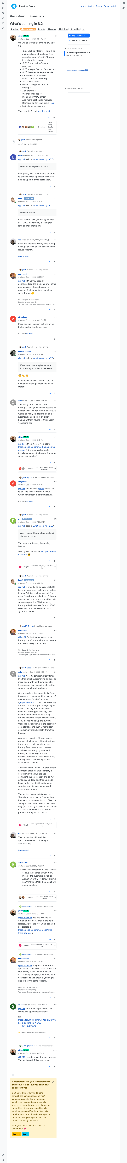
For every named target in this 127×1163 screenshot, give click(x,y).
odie (20, 401)
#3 (55, 198)
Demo (99, 6)
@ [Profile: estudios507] (25, 917)
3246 (20, 1005)
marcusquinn (23, 274)
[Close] (53, 1081)
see (52, 103)
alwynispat (22, 317)
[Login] (123, 3)
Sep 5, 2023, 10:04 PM (35, 277)
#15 (55, 833)
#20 (54, 1050)
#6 (55, 317)
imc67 (20, 198)
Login (25, 1134)
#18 (55, 959)
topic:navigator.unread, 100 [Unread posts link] (77, 70)
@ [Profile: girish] (21, 159)
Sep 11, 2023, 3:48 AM (35, 914)
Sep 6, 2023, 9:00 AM (34, 583)
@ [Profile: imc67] (22, 637)
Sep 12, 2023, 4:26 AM (35, 1053)
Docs (106, 6)
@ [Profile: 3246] (21, 1057)
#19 (55, 1005)
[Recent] (3, 8)
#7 (55, 351)
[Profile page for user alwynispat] (13, 319)
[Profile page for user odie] (13, 402)
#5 (55, 274)
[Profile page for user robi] (13, 241)
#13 (55, 630)
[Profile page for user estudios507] (13, 865)
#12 (55, 580)
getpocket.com (26, 702)
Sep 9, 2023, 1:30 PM (38, 672)
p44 (20, 519)
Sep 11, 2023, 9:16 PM (34, 962)
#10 (55, 482)
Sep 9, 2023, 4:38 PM (38, 833)
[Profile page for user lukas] (13, 157)
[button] (3, 1155)
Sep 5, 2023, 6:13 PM (38, 240)
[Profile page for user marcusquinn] (13, 276)
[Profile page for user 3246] (13, 1006)
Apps (83, 6)
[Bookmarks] (3, 23)
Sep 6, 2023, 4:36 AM (34, 354)
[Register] (123, 8)
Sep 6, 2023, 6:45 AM (34, 440)
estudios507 (23, 863)
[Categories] (3, 3)
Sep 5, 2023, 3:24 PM (34, 201)
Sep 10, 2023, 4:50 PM (35, 866)
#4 (55, 240)
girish (20, 36)
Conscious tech (23, 256)
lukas (20, 155)
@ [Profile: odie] (21, 444)
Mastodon (29, 334)
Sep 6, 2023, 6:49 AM (34, 485)
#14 (55, 672)
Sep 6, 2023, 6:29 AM (39, 401)
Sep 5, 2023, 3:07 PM (39, 155)
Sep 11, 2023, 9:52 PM (39, 1005)
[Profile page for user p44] (13, 521)
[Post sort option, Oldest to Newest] (79, 40)
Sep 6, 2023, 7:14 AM (34, 522)
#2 (55, 155)
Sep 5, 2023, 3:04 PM (34, 39)
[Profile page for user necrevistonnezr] (13, 353)
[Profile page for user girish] (13, 38)
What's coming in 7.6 (43, 159)
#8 (55, 401)
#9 (55, 437)
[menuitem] (123, 3)
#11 (55, 519)
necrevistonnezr (25, 351)
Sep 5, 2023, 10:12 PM (35, 320)
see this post (44, 111)
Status (91, 6)
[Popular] (3, 18)
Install (113, 6)
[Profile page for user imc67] (13, 200)
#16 (55, 863)
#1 (55, 36)
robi (19, 240)
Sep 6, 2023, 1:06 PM (34, 633)
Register (16, 1134)
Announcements (28, 29)
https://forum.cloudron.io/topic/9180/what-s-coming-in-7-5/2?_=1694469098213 (37, 1023)
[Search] (3, 29)
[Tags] (3, 13)
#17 (55, 911)
